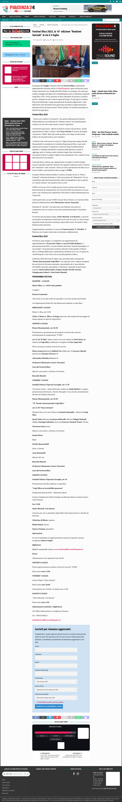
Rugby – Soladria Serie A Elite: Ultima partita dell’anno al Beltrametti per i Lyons (15, 123)
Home (4, 16)
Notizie (42, 25)
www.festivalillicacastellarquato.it (69, 549)
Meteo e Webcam (85, 16)
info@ (99, 783)
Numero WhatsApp (41, 670)
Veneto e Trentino (56, 739)
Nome (37, 646)
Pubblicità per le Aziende (8, 790)
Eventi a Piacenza (39, 16)
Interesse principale (41, 694)
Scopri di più (96, 785)
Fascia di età (39, 686)
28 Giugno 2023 (38, 40)
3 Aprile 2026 (96, 98)
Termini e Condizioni (108, 800)
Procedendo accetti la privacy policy (50, 702)
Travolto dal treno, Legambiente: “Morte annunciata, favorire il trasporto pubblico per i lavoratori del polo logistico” (104, 168)
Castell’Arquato (63, 88)
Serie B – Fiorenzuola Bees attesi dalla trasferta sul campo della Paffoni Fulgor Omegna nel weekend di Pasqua (15, 133)
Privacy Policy (100, 800)
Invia (20, 44)
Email (37, 662)
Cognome (38, 654)
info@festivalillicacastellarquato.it (46, 620)
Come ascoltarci (6, 785)
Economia (62, 16)
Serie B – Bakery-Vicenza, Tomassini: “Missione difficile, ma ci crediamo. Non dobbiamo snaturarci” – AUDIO (15, 139)
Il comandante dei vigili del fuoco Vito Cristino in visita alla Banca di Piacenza (20, 69)
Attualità (52, 16)
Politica (72, 16)
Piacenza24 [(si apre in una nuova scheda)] (22, 55)
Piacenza (42, 735)
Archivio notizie (6, 782)
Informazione (5, 788)
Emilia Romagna (69, 735)
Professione (39, 678)
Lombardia (55, 735)
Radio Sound (5, 1)
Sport (27, 16)
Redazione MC (48, 40)
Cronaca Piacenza (15, 16)
